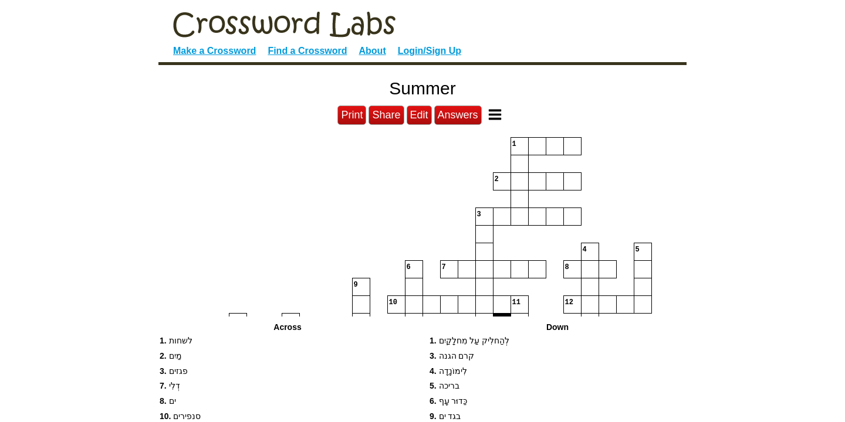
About (372, 51)
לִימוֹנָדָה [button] (448, 371)
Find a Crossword (307, 51)
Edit (419, 115)
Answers (458, 115)
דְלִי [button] (170, 385)
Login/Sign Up (429, 51)
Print (352, 115)
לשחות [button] (176, 340)
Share (386, 115)
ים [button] (168, 401)
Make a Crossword (214, 51)
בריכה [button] (444, 385)
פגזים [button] (174, 371)
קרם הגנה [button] (452, 355)
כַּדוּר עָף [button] (448, 401)
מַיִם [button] (171, 355)
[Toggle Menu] (495, 114)
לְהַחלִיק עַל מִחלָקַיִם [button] (469, 340)
